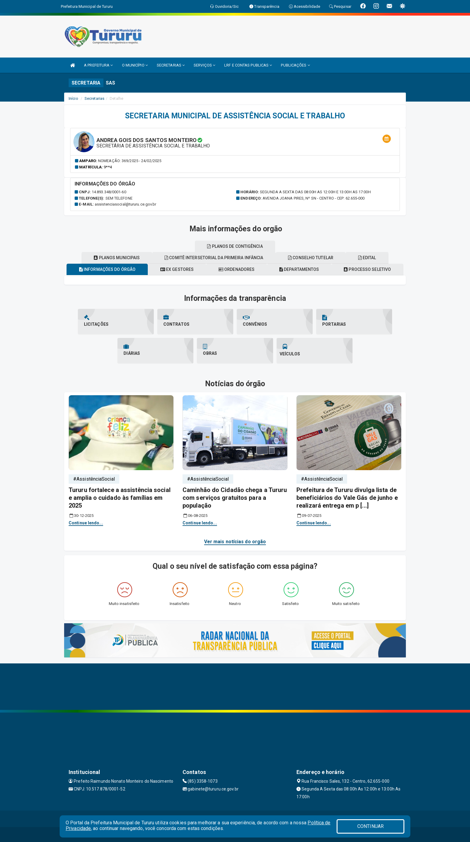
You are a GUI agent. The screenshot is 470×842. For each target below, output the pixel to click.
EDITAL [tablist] (368, 257)
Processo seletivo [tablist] (368, 269)
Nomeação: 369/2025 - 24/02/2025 (129, 161)
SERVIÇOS (204, 65)
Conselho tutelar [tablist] (311, 257)
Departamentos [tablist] (300, 269)
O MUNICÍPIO (135, 65)
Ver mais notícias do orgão (235, 541)
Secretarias (94, 98)
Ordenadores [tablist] (236, 269)
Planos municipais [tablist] (116, 257)
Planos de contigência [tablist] (235, 246)
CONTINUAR (370, 826)
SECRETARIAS (171, 65)
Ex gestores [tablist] (176, 269)
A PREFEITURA (98, 65)
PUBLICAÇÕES (295, 65)
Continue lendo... (86, 522)
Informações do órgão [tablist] (106, 269)
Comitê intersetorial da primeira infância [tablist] (213, 257)
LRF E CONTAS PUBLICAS (248, 65)
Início (73, 98)
